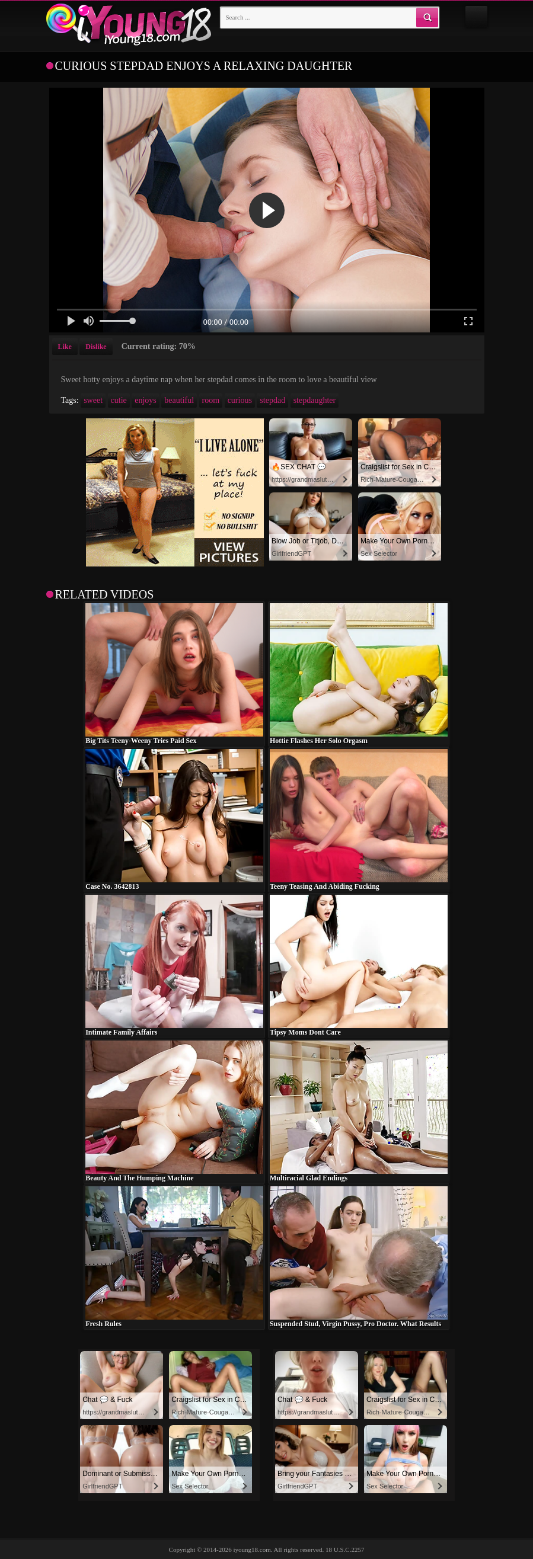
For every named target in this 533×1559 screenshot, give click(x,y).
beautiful (179, 400)
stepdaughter (314, 400)
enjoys (146, 400)
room (211, 400)
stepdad (272, 400)
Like (65, 346)
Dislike (95, 346)
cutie (119, 400)
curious (240, 400)
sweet (93, 400)
